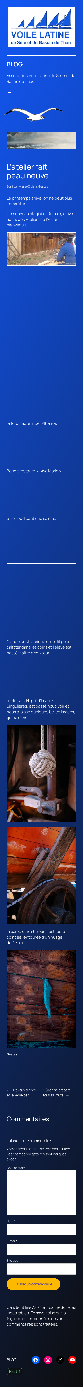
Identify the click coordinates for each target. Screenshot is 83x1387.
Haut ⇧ (15, 1371)
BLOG (15, 64)
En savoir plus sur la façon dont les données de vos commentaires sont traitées (36, 1318)
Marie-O (24, 186)
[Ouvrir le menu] (9, 91)
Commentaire (17, 1168)
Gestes (43, 186)
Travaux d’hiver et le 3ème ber (21, 1093)
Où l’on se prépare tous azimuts (57, 1093)
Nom (11, 1221)
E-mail (12, 1241)
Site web (12, 1260)
